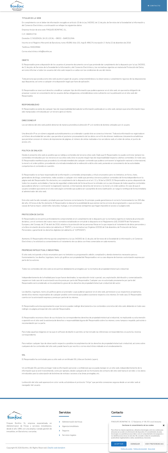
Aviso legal (151, 449)
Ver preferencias (154, 444)
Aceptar (118, 444)
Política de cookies (126, 449)
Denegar (135, 444)
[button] (164, 425)
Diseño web (56, 448)
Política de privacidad (140, 449)
